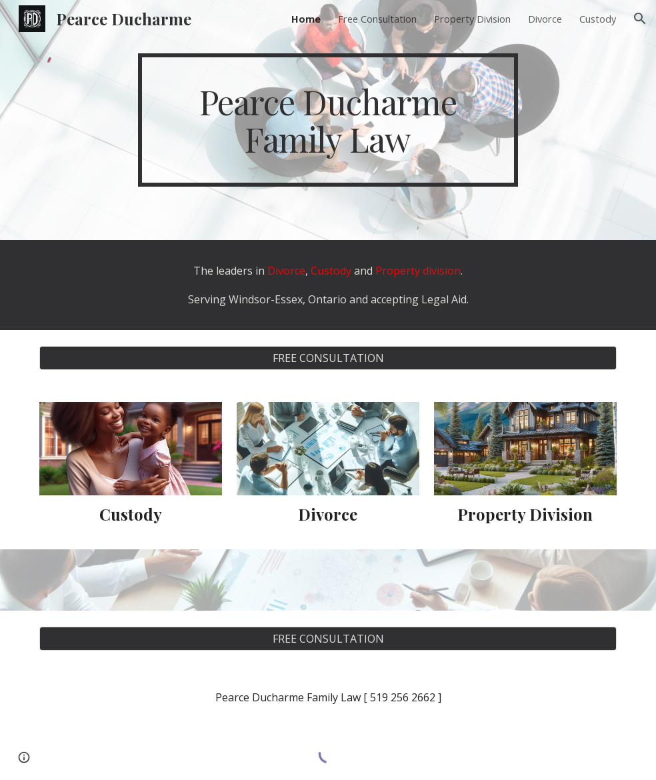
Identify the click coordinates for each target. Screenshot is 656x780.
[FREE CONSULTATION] (328, 358)
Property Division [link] (472, 18)
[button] (640, 19)
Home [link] (306, 18)
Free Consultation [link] (377, 18)
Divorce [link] (545, 18)
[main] (328, 120)
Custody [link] (597, 18)
